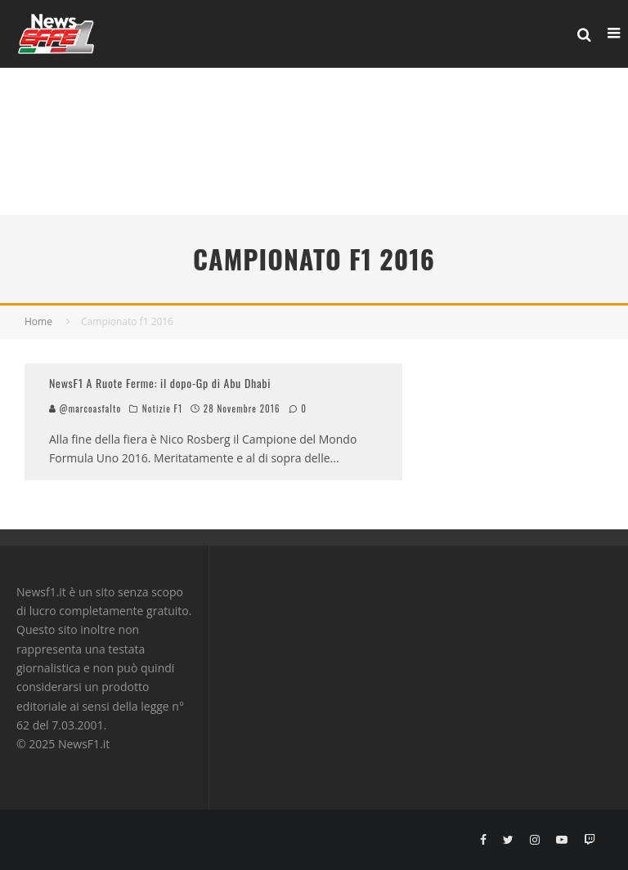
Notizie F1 (162, 408)
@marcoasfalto (85, 408)
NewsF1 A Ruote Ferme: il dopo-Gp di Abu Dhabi (160, 382)
